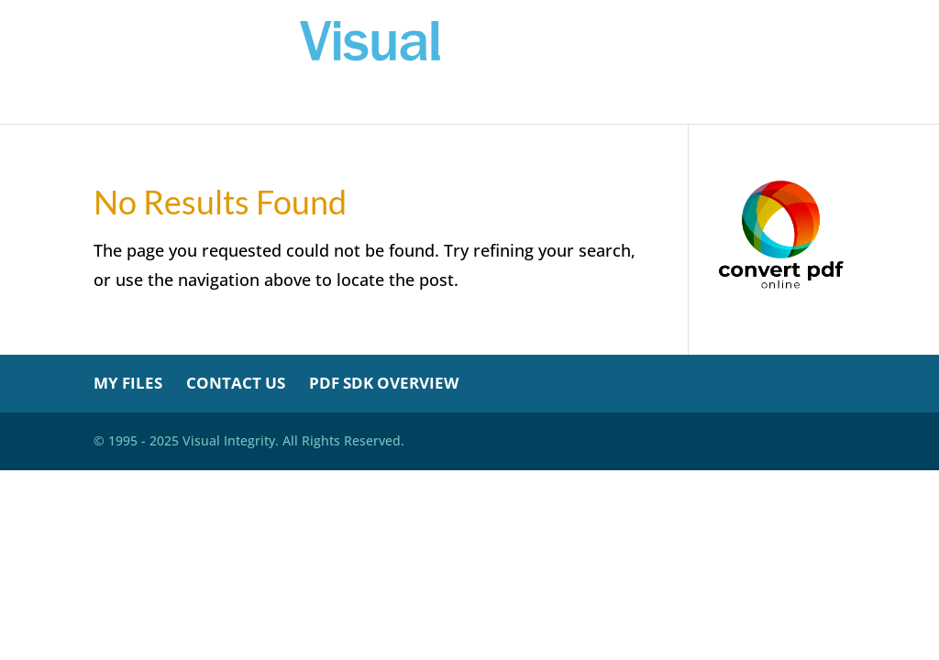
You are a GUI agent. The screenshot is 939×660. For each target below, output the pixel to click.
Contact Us (235, 382)
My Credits (515, 103)
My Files (413, 103)
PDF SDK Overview (383, 382)
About (609, 103)
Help (676, 103)
